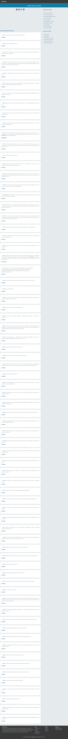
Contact (36, 730)
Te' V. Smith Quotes (48, 28)
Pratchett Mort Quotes (48, 37)
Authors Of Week (58, 728)
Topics (46, 729)
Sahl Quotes (46, 36)
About (36, 729)
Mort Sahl (3, 37)
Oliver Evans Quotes (48, 26)
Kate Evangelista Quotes (49, 21)
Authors (46, 728)
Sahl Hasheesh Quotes (48, 41)
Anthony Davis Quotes (48, 14)
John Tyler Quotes (47, 18)
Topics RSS (37, 733)
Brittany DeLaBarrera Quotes (50, 16)
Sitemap (46, 730)
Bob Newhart (4, 137)
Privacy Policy (38, 728)
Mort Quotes (46, 34)
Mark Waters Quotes (48, 23)
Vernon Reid (3, 261)
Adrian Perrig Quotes (48, 13)
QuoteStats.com (33, 736)
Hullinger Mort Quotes (48, 39)
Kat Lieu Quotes (47, 19)
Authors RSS (37, 731)
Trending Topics (58, 729)
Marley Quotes (47, 24)
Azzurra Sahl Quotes (48, 42)
